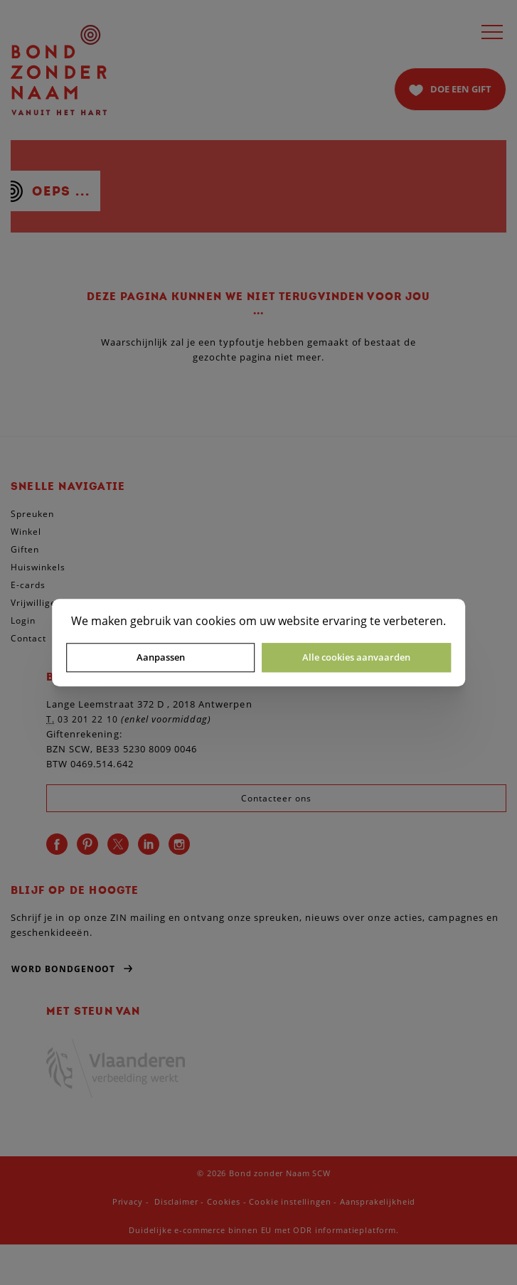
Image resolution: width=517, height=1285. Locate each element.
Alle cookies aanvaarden (356, 657)
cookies (216, 621)
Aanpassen (161, 657)
